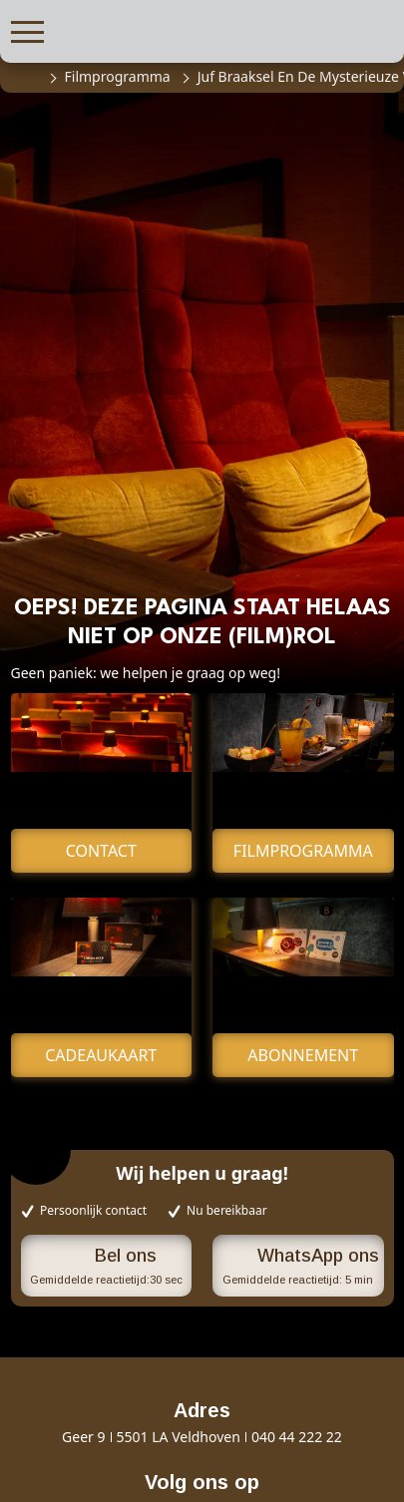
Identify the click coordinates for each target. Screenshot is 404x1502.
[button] (27, 29)
